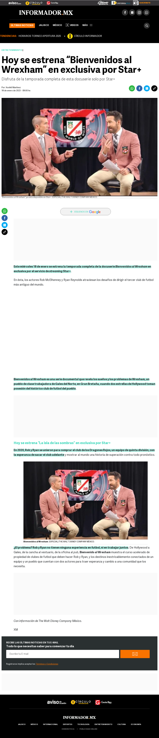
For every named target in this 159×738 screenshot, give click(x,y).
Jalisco (44, 25)
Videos (72, 25)
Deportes (67, 724)
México (57, 25)
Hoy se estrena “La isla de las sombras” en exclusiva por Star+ (62, 443)
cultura (121, 724)
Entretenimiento (12, 50)
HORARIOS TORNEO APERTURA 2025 (39, 36)
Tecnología (83, 724)
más (87, 25)
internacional (50, 724)
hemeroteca (68, 729)
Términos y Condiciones (47, 664)
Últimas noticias (22, 25)
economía (136, 724)
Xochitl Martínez (13, 88)
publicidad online (88, 729)
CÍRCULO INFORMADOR (88, 36)
